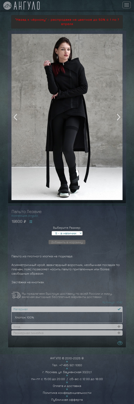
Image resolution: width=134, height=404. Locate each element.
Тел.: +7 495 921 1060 (67, 365)
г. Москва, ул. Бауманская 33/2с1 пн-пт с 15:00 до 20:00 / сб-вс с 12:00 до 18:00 (67, 375)
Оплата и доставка (67, 386)
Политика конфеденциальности (67, 392)
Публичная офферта (67, 399)
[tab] (67, 309)
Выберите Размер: (67, 227)
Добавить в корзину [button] (67, 242)
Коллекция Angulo (24, 215)
